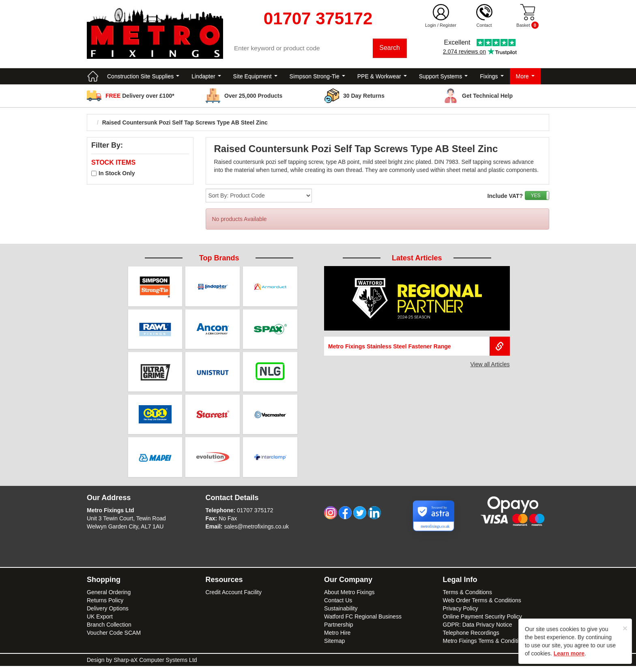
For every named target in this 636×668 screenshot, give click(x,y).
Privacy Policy (460, 610)
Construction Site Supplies (143, 77)
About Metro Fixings (349, 594)
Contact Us (338, 602)
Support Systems (443, 77)
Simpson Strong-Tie (317, 77)
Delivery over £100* (139, 96)
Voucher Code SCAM (114, 634)
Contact (484, 25)
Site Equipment (255, 77)
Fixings (491, 77)
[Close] (625, 628)
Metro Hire (337, 634)
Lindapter (206, 77)
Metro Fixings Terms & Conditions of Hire (494, 643)
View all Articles (489, 365)
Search (390, 48)
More (525, 77)
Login (430, 25)
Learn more (569, 653)
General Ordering (109, 594)
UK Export (100, 618)
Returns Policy (105, 602)
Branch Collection (109, 626)
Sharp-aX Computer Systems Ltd (155, 662)
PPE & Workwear (382, 77)
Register (448, 25)
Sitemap (334, 643)
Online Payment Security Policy (482, 618)
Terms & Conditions (467, 594)
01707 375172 (255, 512)
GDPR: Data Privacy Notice (477, 626)
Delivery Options (108, 610)
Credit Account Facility (234, 594)
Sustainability (341, 610)
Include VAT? (505, 197)
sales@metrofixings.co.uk (256, 528)
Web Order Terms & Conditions (482, 602)
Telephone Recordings (471, 634)
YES (535, 197)
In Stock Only (117, 174)
